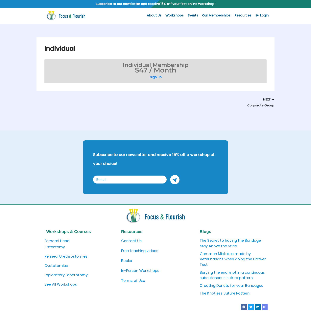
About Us (154, 15)
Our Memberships (216, 15)
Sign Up (156, 77)
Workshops (174, 15)
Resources (242, 15)
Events (193, 15)
